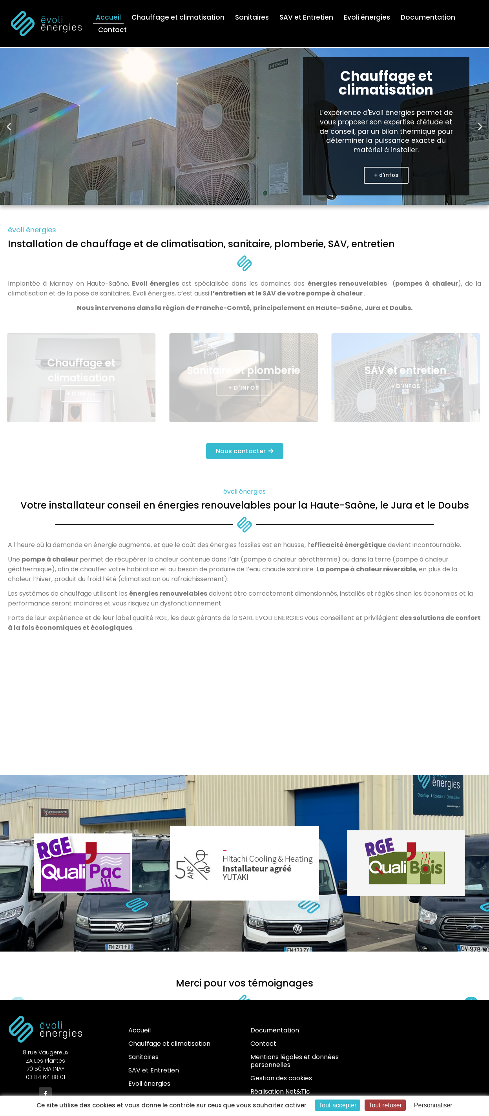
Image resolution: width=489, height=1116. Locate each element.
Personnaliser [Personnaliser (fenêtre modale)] (433, 1105)
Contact (112, 30)
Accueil (108, 17)
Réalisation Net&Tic (280, 1091)
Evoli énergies (367, 17)
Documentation (428, 17)
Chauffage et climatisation (177, 17)
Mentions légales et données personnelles (294, 1060)
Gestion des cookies (281, 1078)
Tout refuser (385, 1105)
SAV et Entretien (306, 17)
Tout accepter (337, 1105)
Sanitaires (252, 17)
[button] (9, 126)
